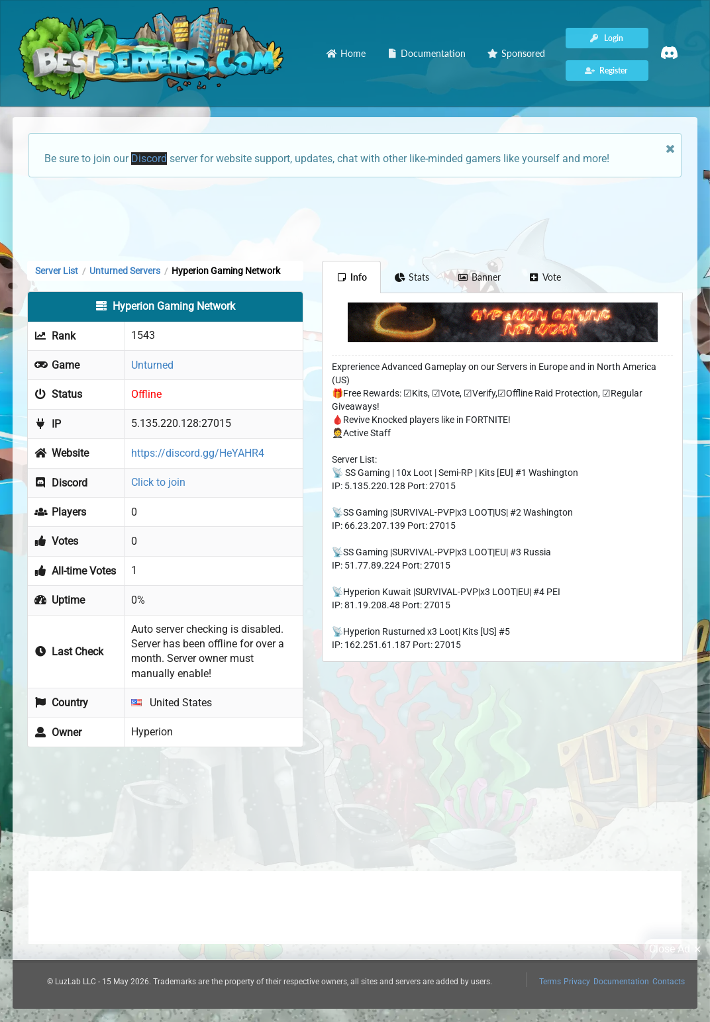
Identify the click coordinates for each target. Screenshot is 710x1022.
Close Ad (677, 949)
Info (351, 277)
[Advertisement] (355, 218)
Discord (149, 158)
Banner (479, 277)
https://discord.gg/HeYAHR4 (197, 453)
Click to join (158, 482)
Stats (412, 277)
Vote (545, 277)
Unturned (152, 365)
